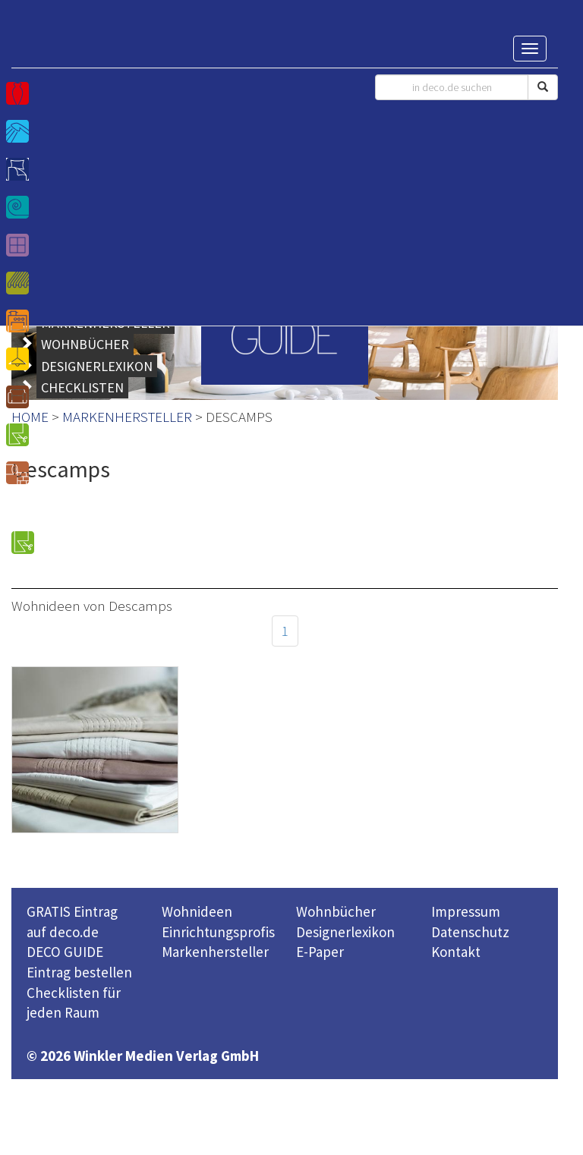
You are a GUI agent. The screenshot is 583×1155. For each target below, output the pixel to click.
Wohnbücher (336, 911)
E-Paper (320, 952)
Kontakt (456, 952)
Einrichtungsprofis (218, 932)
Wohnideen (197, 911)
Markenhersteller (215, 952)
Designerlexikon (345, 932)
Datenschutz (470, 932)
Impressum (465, 911)
